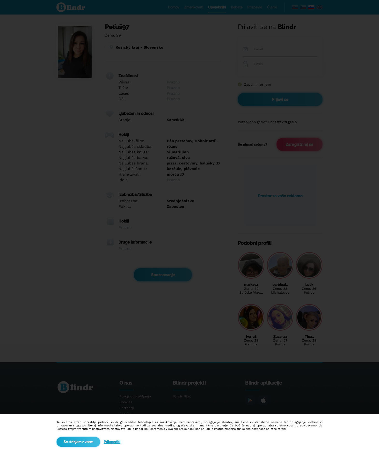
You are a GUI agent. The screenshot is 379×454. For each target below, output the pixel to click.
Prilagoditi (112, 442)
